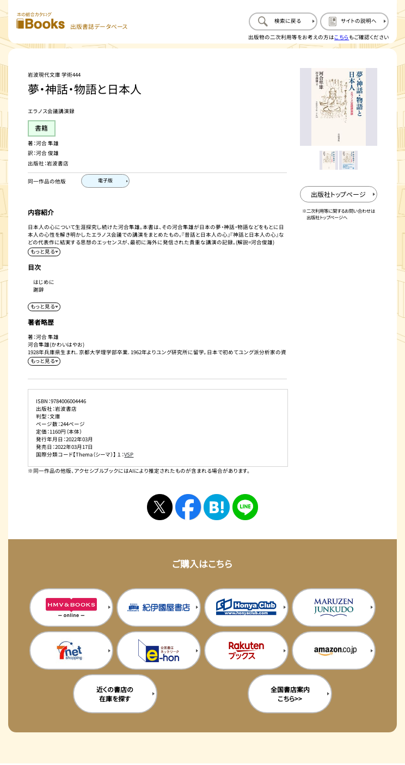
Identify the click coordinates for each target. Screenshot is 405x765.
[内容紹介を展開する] (44, 252)
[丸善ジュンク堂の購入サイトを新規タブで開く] (334, 607)
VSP (128, 454)
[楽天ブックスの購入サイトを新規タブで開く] (246, 650)
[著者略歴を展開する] (44, 361)
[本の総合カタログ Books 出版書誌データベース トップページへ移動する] (72, 21)
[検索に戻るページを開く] (283, 21)
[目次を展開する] (44, 307)
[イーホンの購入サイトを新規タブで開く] (158, 650)
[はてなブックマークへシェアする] (217, 507)
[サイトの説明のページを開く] (354, 21)
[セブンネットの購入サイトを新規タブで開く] (71, 650)
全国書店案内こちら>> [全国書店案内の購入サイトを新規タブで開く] (290, 693)
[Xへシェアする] (160, 507)
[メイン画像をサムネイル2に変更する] (348, 160)
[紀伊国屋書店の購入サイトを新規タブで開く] (158, 607)
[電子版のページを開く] (105, 181)
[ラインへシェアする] (245, 507)
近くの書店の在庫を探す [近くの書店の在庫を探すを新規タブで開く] (114, 693)
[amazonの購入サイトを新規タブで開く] (334, 650)
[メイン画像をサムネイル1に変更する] (329, 160)
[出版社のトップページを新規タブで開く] (339, 194)
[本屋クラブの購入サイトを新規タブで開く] (246, 607)
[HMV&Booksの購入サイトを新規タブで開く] (71, 607)
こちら (341, 37)
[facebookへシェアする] (188, 507)
